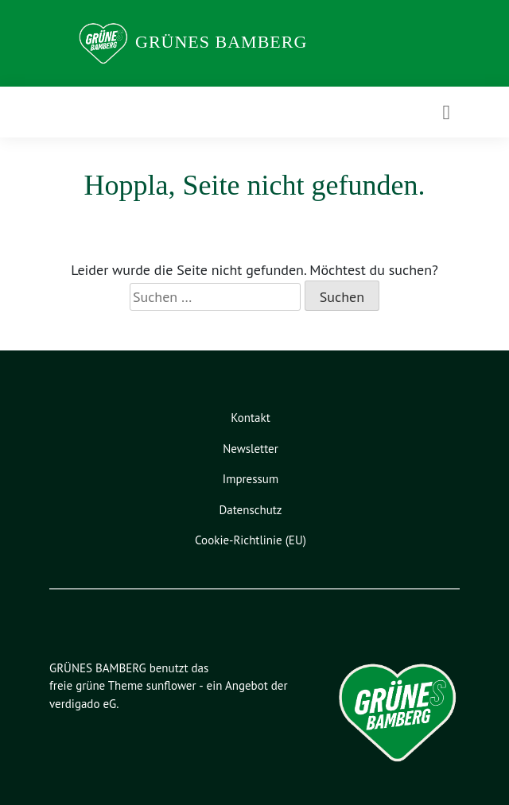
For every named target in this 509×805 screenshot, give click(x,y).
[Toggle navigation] (446, 112)
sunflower (171, 685)
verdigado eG (82, 703)
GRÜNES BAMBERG (221, 42)
